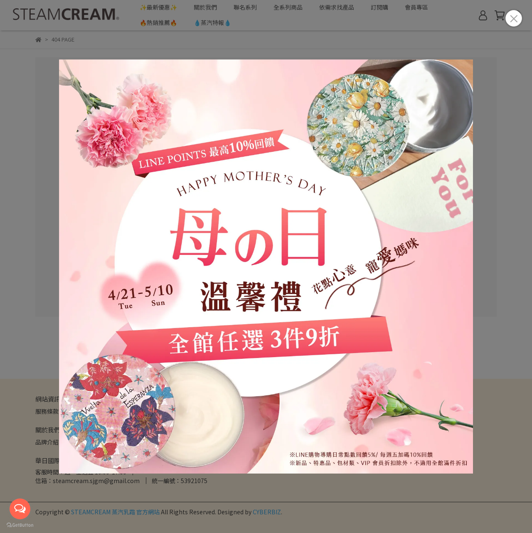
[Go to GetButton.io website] (20, 524)
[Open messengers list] (20, 508)
